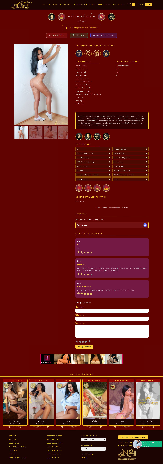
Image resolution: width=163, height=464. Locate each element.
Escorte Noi (57, 5)
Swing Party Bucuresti (18, 457)
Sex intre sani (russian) (122, 158)
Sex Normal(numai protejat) (87, 175)
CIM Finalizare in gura (84, 153)
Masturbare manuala (121, 171)
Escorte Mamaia (53, 454)
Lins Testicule (118, 166)
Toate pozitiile (118, 153)
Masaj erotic (118, 179)
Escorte (45, 5)
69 (77, 149)
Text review (79, 323)
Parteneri (13, 450)
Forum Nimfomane (104, 5)
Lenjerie (79, 171)
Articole (12, 436)
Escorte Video (53, 457)
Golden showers (82, 166)
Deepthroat (118, 162)
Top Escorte (67, 5)
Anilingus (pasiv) (82, 158)
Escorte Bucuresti (54, 436)
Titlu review (79, 315)
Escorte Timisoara (54, 450)
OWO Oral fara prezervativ (123, 175)
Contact (121, 5)
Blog (114, 5)
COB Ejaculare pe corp (85, 162)
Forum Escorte (88, 454)
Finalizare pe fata (120, 149)
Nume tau (79, 307)
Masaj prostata (82, 179)
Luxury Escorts (80, 5)
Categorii (92, 5)
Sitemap (85, 458)
